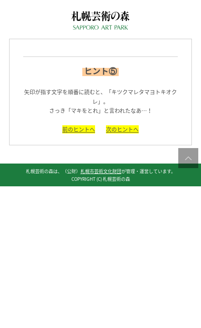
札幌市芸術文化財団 (100, 171)
